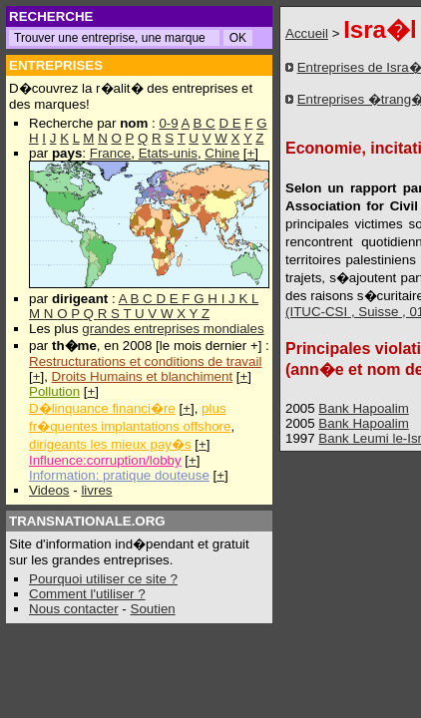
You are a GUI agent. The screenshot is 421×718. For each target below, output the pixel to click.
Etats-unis (168, 153)
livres (96, 490)
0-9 (168, 123)
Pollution (54, 391)
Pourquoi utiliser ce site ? (103, 578)
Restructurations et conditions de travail (145, 361)
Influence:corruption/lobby (105, 460)
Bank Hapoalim (363, 408)
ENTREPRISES (56, 65)
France (110, 153)
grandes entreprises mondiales (172, 328)
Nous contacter (74, 608)
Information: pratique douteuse (119, 475)
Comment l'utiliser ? (87, 593)
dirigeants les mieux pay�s (110, 444)
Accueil (306, 33)
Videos (49, 490)
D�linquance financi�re (102, 408)
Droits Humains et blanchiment (142, 376)
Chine (222, 153)
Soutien (153, 608)
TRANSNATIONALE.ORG (87, 521)
